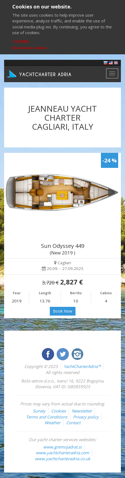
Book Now (62, 311)
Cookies (58, 411)
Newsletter (82, 411)
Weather (52, 422)
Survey (39, 411)
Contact (73, 422)
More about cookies (29, 48)
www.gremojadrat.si (62, 447)
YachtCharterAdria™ (82, 366)
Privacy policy (86, 417)
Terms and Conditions (46, 417)
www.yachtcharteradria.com (62, 452)
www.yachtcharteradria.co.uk (62, 458)
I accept (20, 41)
